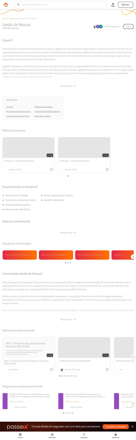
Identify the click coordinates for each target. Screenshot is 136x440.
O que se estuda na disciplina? (17, 115)
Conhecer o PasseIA (116, 426)
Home (4, 18)
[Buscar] (55, 4)
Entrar (125, 4)
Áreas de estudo (15, 18)
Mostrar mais (68, 85)
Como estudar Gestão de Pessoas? (47, 110)
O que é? (9, 106)
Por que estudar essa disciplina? (18, 110)
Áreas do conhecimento (43, 106)
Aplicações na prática (42, 115)
